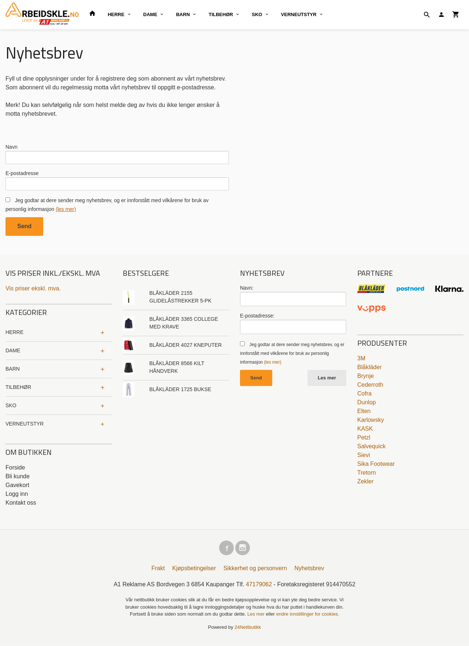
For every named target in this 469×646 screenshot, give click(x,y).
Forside (15, 470)
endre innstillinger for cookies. (307, 618)
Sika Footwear (376, 467)
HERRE (116, 14)
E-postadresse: (257, 319)
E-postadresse (21, 175)
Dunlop (366, 405)
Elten (363, 414)
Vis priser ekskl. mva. (33, 291)
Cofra (364, 396)
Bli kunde (17, 479)
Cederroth (370, 388)
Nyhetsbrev (309, 572)
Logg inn (16, 497)
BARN (183, 14)
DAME (150, 14)
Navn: (247, 291)
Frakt (158, 572)
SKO (257, 14)
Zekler (365, 484)
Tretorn (366, 475)
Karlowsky (370, 423)
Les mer (327, 380)
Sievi (363, 458)
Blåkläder (369, 370)
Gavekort (17, 488)
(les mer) (66, 212)
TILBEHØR (220, 14)
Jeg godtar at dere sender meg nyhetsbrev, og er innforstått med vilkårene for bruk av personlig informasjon (292, 356)
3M (361, 361)
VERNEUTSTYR (299, 14)
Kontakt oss (20, 505)
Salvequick (371, 449)
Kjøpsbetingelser (194, 572)
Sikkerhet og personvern (255, 572)
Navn (11, 147)
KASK (365, 431)
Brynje (365, 379)
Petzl (363, 440)
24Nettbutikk (247, 631)
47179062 (259, 589)
